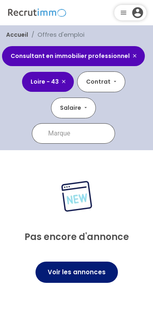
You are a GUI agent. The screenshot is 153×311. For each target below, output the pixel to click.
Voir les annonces (77, 272)
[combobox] (79, 133)
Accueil (17, 35)
